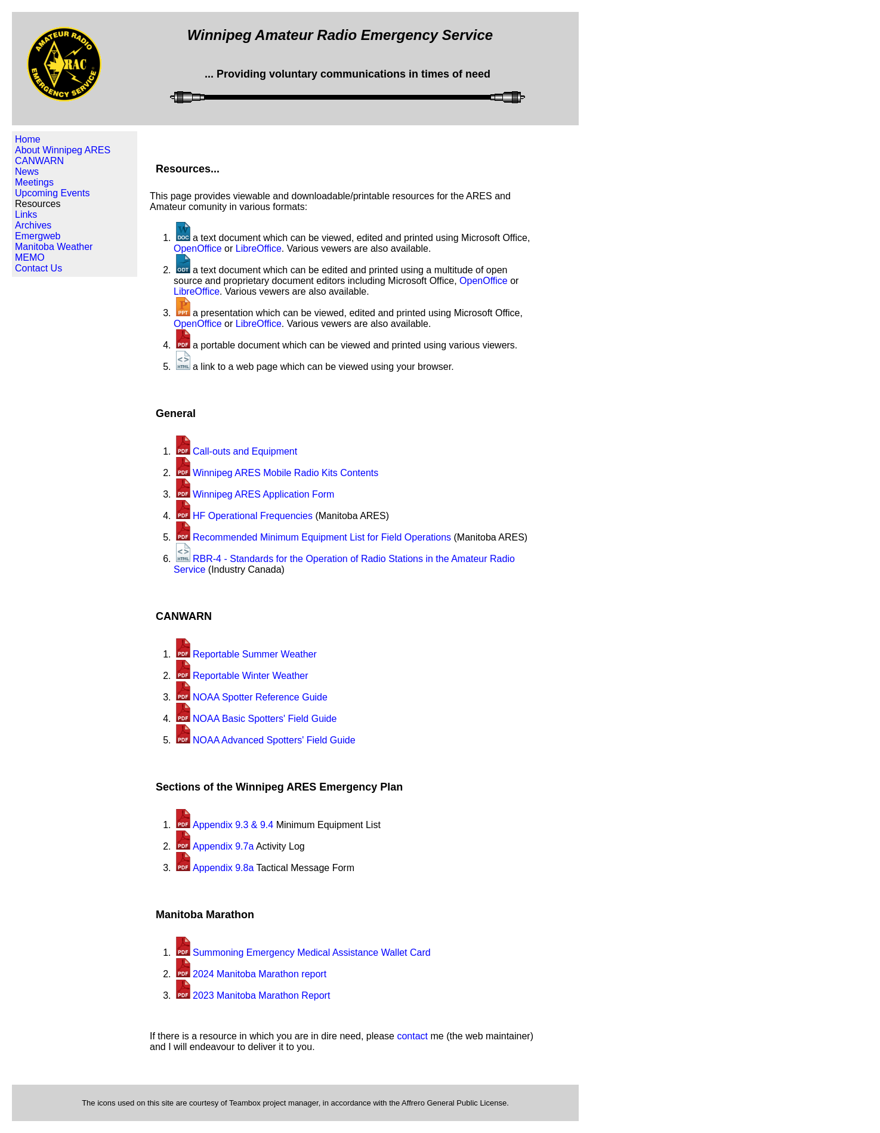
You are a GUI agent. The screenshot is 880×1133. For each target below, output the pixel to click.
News (27, 171)
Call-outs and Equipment (245, 451)
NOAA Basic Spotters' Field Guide (264, 719)
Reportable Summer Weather (255, 654)
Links (26, 214)
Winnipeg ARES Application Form (263, 494)
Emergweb (37, 236)
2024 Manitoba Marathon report (259, 974)
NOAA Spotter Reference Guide (260, 697)
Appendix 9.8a (223, 868)
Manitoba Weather (53, 247)
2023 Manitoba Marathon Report (261, 995)
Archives (33, 225)
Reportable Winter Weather (250, 676)
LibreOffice (259, 248)
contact (412, 1036)
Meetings (34, 182)
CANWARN (39, 161)
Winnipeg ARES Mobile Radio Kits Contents (285, 473)
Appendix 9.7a (223, 846)
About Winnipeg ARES (62, 150)
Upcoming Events (52, 193)
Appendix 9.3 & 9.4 (233, 825)
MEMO (30, 257)
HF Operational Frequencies (253, 516)
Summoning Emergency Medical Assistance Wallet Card (312, 952)
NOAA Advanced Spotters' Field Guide (274, 740)
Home (28, 139)
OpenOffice (198, 248)
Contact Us (38, 268)
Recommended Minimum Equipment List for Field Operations (322, 537)
